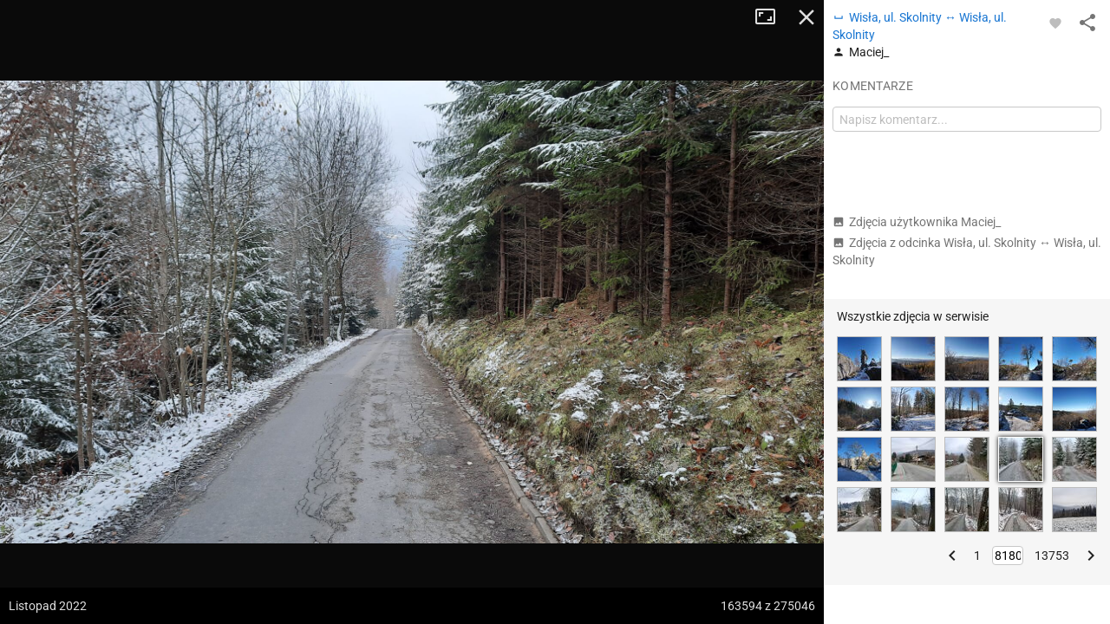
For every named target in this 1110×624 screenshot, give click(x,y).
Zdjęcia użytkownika (916, 222)
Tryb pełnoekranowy (771, 17)
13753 (1052, 555)
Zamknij (806, 17)
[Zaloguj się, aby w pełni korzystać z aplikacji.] (1055, 22)
